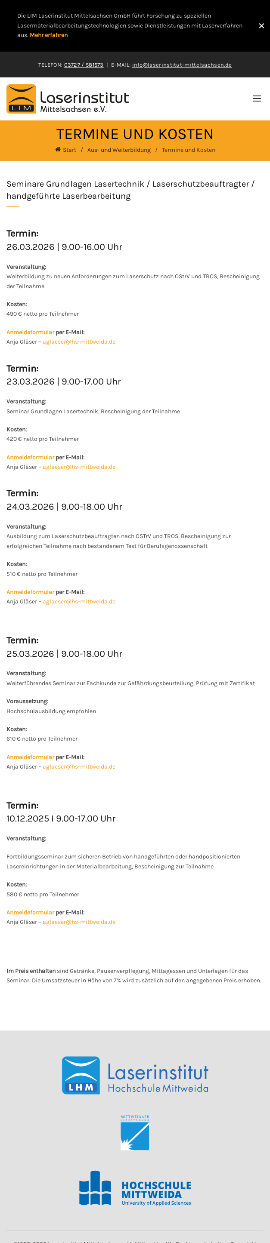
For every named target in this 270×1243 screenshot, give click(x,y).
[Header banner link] (126, 26)
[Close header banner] (261, 26)
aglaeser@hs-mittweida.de (79, 341)
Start (69, 149)
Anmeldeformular (30, 331)
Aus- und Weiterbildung (119, 149)
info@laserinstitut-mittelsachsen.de (182, 64)
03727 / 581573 (84, 64)
